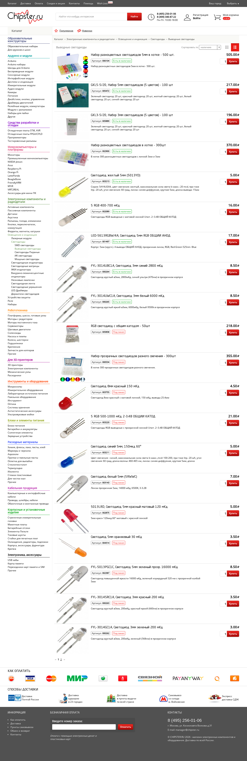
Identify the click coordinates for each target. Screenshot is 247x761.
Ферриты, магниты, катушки (24, 231)
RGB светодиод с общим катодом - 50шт (120, 326)
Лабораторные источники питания (28, 393)
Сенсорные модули (19, 74)
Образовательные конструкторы (20, 40)
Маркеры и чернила (19, 450)
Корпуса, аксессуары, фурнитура (26, 545)
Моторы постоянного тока (22, 322)
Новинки (87, 30)
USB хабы (13, 560)
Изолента (13, 471)
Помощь (88, 3)
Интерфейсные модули (21, 78)
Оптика (12, 404)
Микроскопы (15, 386)
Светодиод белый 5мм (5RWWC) (114, 476)
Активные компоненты (21, 207)
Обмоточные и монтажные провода (28, 503)
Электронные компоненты (23, 368)
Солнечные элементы (20, 432)
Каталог (12, 3)
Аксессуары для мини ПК (22, 193)
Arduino (12, 61)
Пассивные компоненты (22, 210)
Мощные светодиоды (27, 259)
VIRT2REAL (13, 189)
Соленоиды (14, 333)
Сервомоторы (15, 326)
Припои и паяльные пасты (23, 457)
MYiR (10, 186)
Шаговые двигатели (19, 329)
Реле (10, 300)
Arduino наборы (16, 64)
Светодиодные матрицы (25, 266)
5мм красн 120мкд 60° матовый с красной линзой (119, 518)
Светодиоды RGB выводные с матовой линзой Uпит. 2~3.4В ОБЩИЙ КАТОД (133, 216)
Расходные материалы (23, 442)
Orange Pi (13, 172)
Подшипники (15, 343)
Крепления (14, 346)
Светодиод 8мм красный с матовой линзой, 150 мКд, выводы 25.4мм (130, 397)
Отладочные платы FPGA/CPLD (25, 134)
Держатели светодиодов (25, 294)
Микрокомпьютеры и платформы (22, 148)
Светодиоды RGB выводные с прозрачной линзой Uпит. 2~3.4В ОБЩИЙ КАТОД (135, 427)
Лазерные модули (21, 238)
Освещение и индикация (22, 234)
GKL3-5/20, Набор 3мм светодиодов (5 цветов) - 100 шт (132, 115)
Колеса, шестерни (18, 339)
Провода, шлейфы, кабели (23, 500)
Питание (13, 95)
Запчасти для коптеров (21, 350)
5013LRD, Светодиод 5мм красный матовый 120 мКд (129, 507)
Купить (233, 61)
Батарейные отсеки (19, 528)
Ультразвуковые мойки (21, 414)
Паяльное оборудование (22, 397)
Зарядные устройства (20, 436)
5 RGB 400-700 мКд (105, 205)
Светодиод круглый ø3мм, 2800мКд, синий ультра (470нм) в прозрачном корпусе (137, 277)
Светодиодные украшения (26, 287)
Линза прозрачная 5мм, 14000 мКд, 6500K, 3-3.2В (118, 488)
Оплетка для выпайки (20, 461)
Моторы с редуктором (20, 319)
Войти (196, 18)
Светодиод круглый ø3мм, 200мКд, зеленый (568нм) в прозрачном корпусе (133, 638)
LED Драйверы (19, 290)
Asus (10, 165)
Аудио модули (16, 88)
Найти (134, 16)
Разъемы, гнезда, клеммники (24, 221)
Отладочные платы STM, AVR (24, 130)
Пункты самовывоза (21, 727)
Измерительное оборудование (25, 390)
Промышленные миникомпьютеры (28, 158)
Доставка (25, 3)
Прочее (12, 353)
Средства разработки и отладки (23, 124)
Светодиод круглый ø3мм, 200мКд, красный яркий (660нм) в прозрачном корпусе (137, 608)
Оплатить (125, 727)
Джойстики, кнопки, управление (26, 99)
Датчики (12, 214)
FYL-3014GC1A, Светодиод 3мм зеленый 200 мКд (127, 627)
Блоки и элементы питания (26, 420)
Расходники (14, 375)
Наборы (12, 304)
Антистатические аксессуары (24, 411)
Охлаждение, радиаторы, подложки (28, 542)
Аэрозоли (13, 454)
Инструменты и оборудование (28, 381)
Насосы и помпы (17, 336)
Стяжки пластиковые (20, 475)
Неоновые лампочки (23, 280)
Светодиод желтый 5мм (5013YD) (115, 175)
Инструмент (15, 400)
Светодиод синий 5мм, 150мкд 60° (116, 446)
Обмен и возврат (20, 730)
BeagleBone (14, 179)
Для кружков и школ (19, 49)
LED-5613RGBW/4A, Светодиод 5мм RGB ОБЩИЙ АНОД (130, 235)
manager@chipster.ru (187, 729)
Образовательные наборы (23, 46)
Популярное (66, 30)
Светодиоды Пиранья (27, 252)
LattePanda (14, 175)
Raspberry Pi (14, 168)
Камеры (12, 92)
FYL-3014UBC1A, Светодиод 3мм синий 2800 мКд (127, 266)
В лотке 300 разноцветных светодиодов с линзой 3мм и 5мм (125, 156)
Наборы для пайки (18, 113)
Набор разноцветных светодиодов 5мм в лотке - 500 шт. (132, 55)
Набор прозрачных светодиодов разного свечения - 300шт (133, 356)
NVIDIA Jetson (15, 161)
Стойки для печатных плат (23, 538)
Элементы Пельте (18, 531)
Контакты (74, 3)
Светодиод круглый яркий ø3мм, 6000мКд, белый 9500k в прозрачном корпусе (135, 307)
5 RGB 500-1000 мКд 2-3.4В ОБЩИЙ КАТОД (123, 416)
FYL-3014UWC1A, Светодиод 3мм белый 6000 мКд (127, 296)
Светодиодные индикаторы (27, 262)
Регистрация (200, 15)
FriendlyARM (14, 182)
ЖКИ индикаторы (21, 269)
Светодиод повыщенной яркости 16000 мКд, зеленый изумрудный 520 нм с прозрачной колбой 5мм (145, 580)
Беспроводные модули (20, 71)
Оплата (39, 3)
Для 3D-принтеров (20, 360)
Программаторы (17, 137)
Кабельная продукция (22, 488)
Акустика (13, 217)
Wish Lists (105, 3)
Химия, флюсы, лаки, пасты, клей (26, 447)
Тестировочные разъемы (22, 141)
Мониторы (14, 154)
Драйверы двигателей (20, 102)
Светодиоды (18, 241)
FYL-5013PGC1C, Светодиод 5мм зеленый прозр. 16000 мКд (134, 567)
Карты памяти (16, 563)
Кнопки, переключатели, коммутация (22, 226)
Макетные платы (17, 524)
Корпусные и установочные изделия (26, 511)
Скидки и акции (56, 3)
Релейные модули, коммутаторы (26, 106)
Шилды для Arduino (19, 68)
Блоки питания (16, 425)
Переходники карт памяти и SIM (26, 567)
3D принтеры (15, 365)
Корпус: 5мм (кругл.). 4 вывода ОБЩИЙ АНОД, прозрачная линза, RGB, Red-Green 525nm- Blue (143, 247)
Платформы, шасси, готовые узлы (27, 315)
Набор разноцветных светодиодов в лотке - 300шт (128, 145)
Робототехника (17, 310)
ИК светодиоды (23, 255)
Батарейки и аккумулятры (22, 429)
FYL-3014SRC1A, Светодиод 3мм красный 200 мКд (127, 597)
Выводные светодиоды (28, 248)
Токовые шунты (17, 535)
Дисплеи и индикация (20, 81)
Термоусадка (15, 468)
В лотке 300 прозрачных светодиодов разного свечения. (123, 367)
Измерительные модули (22, 85)
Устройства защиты (19, 297)
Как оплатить (17, 719)
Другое (11, 116)
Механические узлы (19, 372)
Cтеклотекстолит (17, 464)
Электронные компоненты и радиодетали (27, 201)
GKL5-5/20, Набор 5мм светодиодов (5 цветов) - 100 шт (132, 85)
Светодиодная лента (23, 283)
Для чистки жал (16, 478)
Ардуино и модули (20, 56)
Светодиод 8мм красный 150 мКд (115, 386)
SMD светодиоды (24, 245)
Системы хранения (19, 407)
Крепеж (12, 548)
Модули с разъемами (20, 109)
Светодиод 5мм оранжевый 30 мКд (116, 537)
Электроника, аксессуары (24, 555)
